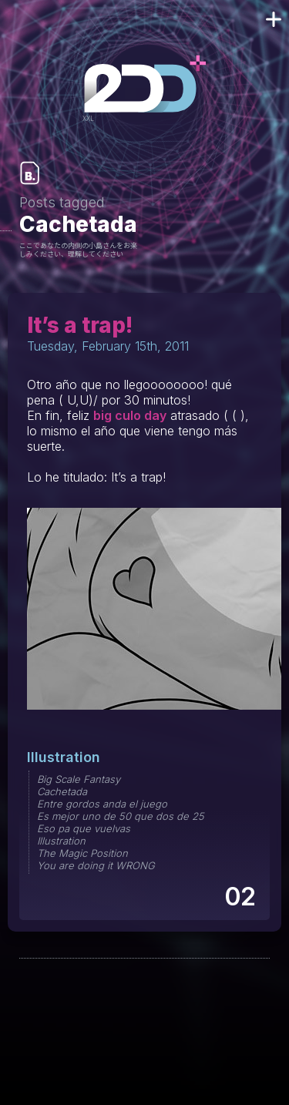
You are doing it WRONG (96, 865)
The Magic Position (82, 853)
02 (239, 897)
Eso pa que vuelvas (83, 828)
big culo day (129, 415)
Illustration (63, 757)
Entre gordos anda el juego (102, 804)
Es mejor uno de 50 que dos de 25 (120, 816)
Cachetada (62, 791)
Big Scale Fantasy (78, 779)
